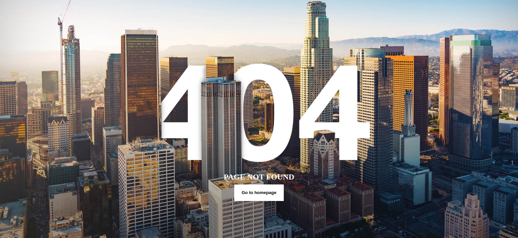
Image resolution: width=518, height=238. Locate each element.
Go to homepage (258, 192)
